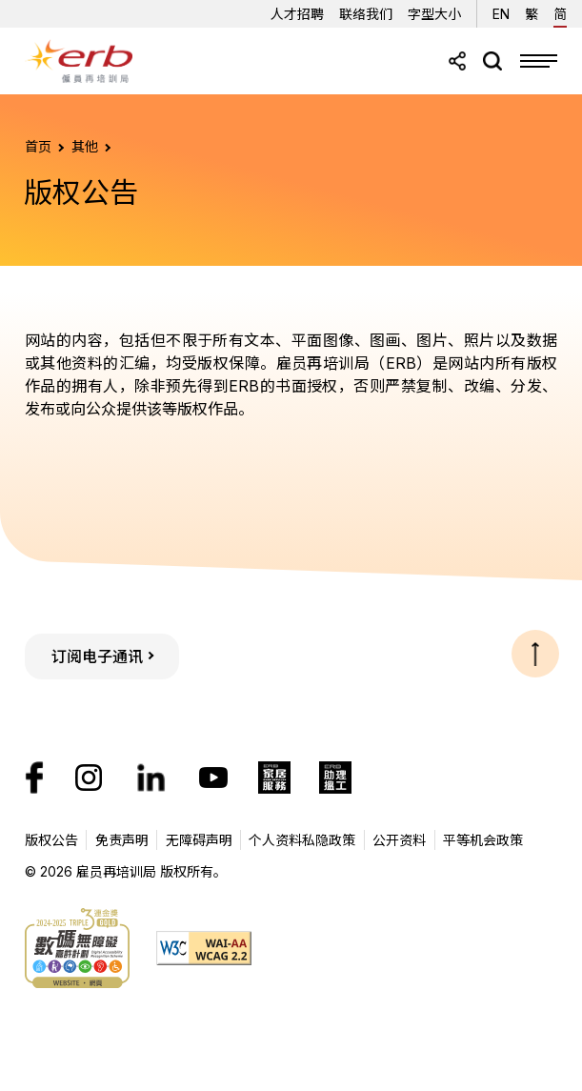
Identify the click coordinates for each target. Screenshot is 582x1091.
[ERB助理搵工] (335, 777)
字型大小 (434, 14)
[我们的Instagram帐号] (88, 777)
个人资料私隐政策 (302, 840)
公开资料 (399, 840)
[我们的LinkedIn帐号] (151, 777)
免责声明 (122, 840)
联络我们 (365, 14)
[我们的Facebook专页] (34, 777)
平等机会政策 (483, 840)
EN (501, 11)
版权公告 (51, 840)
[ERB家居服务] (274, 777)
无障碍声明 (199, 840)
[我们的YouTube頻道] (213, 777)
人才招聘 (297, 14)
